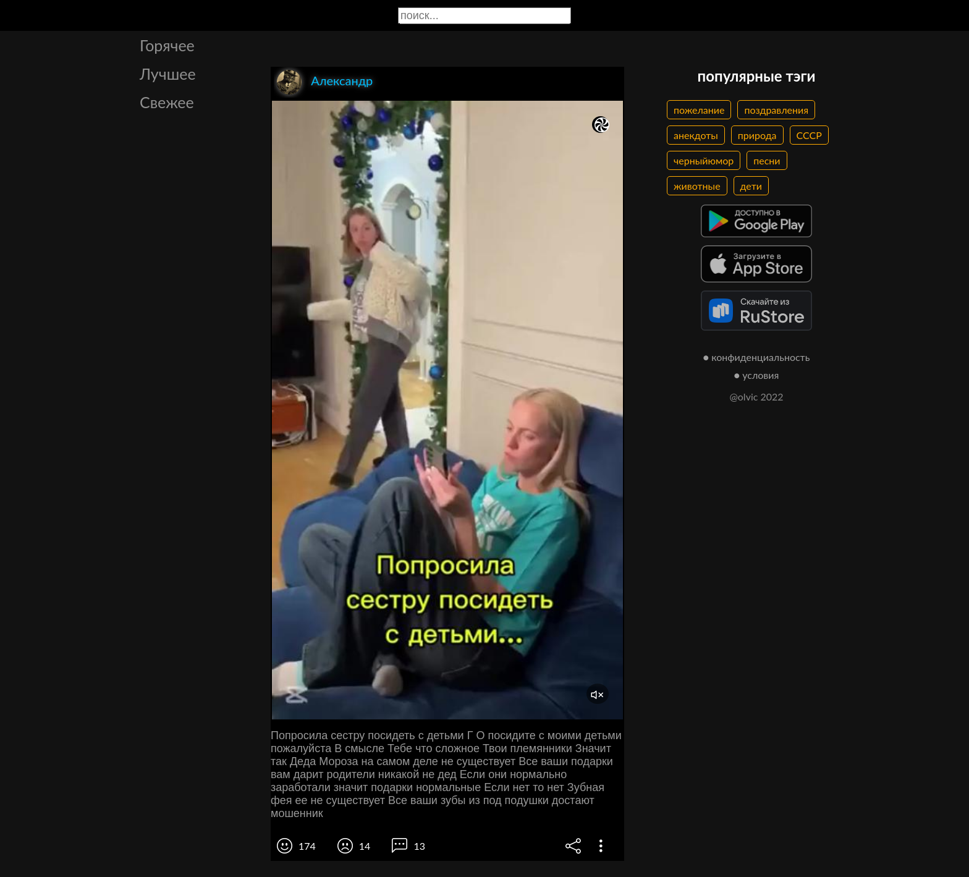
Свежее (167, 102)
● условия (756, 375)
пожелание (699, 110)
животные (697, 186)
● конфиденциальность (756, 357)
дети (751, 186)
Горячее (167, 45)
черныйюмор (704, 160)
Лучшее (168, 73)
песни (766, 160)
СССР (809, 135)
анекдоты (696, 135)
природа (757, 135)
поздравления (776, 110)
